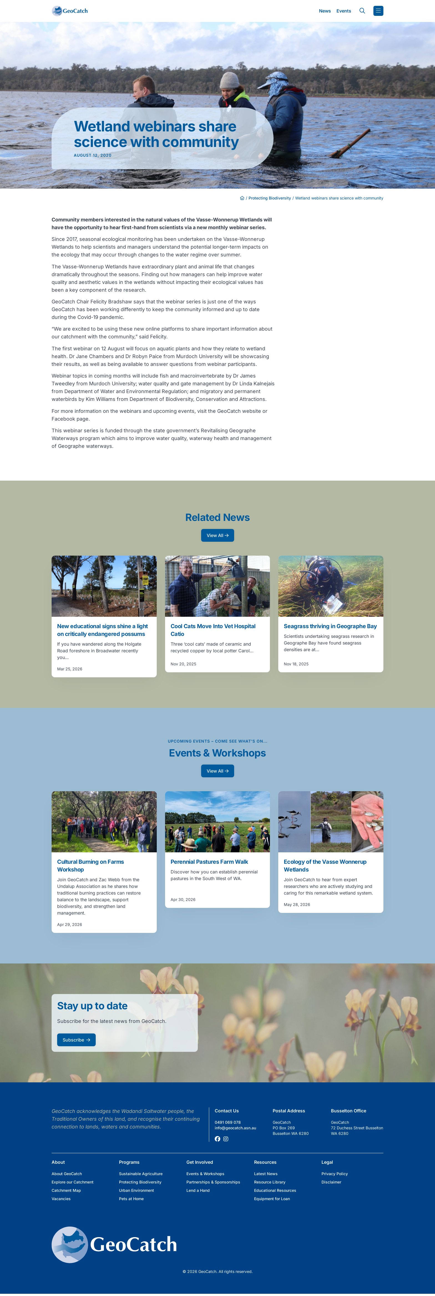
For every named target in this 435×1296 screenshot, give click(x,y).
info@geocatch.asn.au (235, 1127)
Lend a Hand (198, 1190)
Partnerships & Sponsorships (213, 1182)
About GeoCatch (67, 1173)
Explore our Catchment (72, 1182)
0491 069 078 (228, 1122)
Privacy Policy (335, 1173)
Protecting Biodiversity (270, 198)
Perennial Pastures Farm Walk (209, 861)
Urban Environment (136, 1190)
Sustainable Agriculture (141, 1173)
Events (344, 11)
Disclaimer (331, 1182)
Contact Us (227, 1110)
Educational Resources (275, 1190)
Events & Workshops (205, 1173)
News (325, 11)
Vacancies (61, 1198)
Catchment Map (66, 1190)
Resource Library (269, 1182)
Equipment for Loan (272, 1198)
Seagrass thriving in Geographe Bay (330, 626)
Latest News (266, 1173)
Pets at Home (131, 1198)
